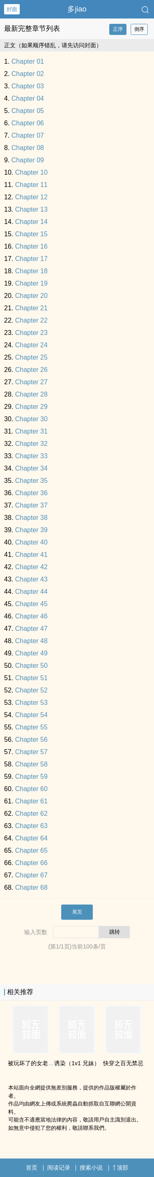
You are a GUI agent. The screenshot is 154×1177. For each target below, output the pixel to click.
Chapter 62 (31, 813)
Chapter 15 (31, 234)
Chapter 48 (31, 640)
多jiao (76, 9)
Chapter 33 (31, 455)
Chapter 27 (31, 381)
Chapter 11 (31, 184)
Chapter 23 (31, 332)
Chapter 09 (27, 160)
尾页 (77, 912)
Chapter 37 (31, 505)
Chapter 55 (31, 727)
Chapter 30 (31, 418)
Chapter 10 (31, 172)
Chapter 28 (31, 394)
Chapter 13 (31, 209)
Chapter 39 (31, 529)
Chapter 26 (31, 369)
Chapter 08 (27, 147)
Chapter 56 (31, 739)
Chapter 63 (31, 825)
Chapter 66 (31, 862)
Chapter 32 (31, 443)
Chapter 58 (31, 764)
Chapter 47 (31, 628)
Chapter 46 (31, 616)
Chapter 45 (31, 603)
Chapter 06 (27, 123)
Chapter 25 (31, 357)
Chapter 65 (31, 850)
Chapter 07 (27, 135)
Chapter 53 (31, 702)
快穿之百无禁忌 (123, 1063)
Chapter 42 (31, 566)
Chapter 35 (31, 480)
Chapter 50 (31, 665)
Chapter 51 (31, 677)
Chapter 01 (27, 61)
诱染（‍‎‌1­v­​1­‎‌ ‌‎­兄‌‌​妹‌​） (76, 1063)
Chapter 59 (31, 776)
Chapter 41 (31, 554)
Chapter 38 (31, 517)
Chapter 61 (31, 801)
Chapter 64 (31, 838)
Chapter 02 (27, 73)
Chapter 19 (31, 283)
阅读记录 (58, 1167)
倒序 (139, 29)
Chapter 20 (31, 295)
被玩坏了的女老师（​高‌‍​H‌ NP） (46, 1063)
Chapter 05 (27, 110)
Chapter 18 (31, 271)
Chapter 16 (31, 246)
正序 (118, 29)
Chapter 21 (31, 308)
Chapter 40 (31, 542)
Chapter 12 (31, 197)
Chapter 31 (31, 431)
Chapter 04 (27, 98)
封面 (12, 9)
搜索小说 (91, 1167)
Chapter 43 (31, 579)
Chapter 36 (31, 492)
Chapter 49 (31, 653)
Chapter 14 (31, 221)
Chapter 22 (31, 320)
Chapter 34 (31, 468)
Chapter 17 (31, 258)
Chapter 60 (31, 788)
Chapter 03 (27, 86)
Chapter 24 (31, 345)
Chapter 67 (31, 875)
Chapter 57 (31, 751)
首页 (31, 1167)
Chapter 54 (31, 714)
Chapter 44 (31, 591)
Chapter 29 (31, 406)
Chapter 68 (31, 887)
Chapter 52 (31, 690)
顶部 (120, 1167)
